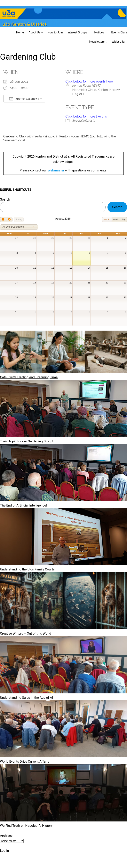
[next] (9, 219)
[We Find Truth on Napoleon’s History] (63, 793)
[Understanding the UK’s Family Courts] (63, 537)
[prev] (3, 219)
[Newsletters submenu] (106, 42)
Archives (6, 835)
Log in (4, 851)
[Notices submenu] (106, 32)
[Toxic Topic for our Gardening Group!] (63, 409)
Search (5, 199)
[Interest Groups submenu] (89, 32)
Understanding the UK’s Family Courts (27, 569)
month (107, 219)
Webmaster (56, 170)
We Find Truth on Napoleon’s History (26, 826)
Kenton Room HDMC (86, 85)
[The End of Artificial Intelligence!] (63, 473)
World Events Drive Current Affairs (24, 761)
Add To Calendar (24, 98)
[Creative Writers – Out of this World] (63, 601)
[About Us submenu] (42, 32)
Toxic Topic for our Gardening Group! (26, 441)
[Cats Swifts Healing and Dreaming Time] (63, 353)
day (123, 219)
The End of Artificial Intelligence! (23, 505)
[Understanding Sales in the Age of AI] (63, 665)
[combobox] (19, 227)
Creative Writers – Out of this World (25, 633)
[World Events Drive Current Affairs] (63, 729)
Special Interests (83, 120)
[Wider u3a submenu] (126, 42)
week (116, 219)
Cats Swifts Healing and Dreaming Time (29, 377)
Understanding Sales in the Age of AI (26, 697)
